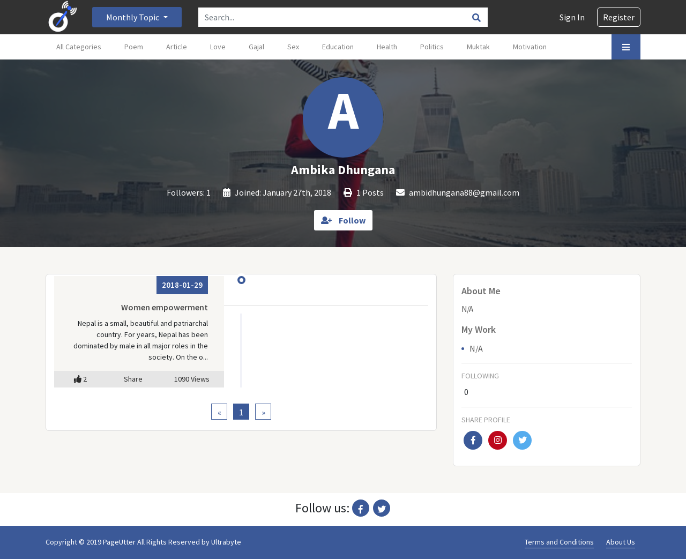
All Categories (78, 46)
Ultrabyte (226, 542)
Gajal (256, 46)
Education (338, 46)
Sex (293, 46)
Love (218, 46)
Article (176, 46)
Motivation (530, 46)
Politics (432, 46)
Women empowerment (164, 307)
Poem (133, 46)
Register (619, 17)
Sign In (572, 17)
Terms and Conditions (559, 542)
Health (387, 46)
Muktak (478, 46)
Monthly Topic (133, 17)
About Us (620, 542)
